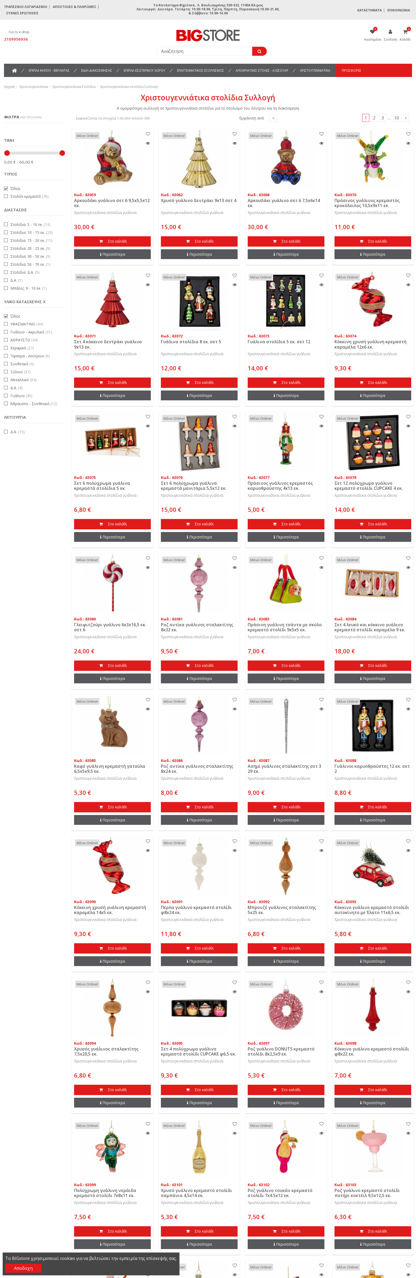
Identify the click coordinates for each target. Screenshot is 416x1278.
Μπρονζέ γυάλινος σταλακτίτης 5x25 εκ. (282, 909)
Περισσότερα (112, 254)
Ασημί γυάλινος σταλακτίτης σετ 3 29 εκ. (284, 768)
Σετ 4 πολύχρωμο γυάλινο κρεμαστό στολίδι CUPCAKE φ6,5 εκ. (198, 1051)
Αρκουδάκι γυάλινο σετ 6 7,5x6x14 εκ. (284, 203)
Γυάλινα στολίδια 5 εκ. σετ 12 (279, 342)
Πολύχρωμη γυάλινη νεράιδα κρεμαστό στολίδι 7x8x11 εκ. (105, 1192)
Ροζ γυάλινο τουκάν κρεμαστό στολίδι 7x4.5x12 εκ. (280, 1192)
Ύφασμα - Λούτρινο (30, 355)
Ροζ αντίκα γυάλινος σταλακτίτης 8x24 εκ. (197, 768)
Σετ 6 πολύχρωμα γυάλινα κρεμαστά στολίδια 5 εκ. (102, 485)
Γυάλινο (21, 395)
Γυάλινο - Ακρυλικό (31, 331)
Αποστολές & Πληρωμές (74, 7)
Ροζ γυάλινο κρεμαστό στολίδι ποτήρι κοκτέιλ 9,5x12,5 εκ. (367, 1192)
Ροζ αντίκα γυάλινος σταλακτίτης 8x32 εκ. (197, 627)
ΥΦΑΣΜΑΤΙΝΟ (26, 324)
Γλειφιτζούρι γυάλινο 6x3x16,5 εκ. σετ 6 (110, 627)
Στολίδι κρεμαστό (29, 196)
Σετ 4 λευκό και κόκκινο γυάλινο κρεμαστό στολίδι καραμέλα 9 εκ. (369, 627)
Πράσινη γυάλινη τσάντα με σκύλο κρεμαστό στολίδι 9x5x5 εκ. (285, 627)
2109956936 (16, 39)
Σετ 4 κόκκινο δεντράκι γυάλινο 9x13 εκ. (108, 344)
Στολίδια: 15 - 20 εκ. (31, 240)
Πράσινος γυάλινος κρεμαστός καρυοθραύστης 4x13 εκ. (280, 485)
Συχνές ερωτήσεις (22, 13)
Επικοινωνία (398, 10)
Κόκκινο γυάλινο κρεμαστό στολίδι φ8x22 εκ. (371, 1051)
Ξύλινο (20, 371)
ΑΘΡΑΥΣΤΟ (24, 339)
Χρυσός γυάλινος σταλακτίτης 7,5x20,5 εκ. (106, 1051)
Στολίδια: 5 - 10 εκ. (30, 224)
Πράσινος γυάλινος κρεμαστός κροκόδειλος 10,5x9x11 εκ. (367, 203)
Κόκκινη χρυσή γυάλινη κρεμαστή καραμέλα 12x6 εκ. (370, 344)
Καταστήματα (369, 10)
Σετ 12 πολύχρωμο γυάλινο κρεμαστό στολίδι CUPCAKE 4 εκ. (368, 485)
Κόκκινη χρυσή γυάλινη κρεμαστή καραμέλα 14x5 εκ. (110, 909)
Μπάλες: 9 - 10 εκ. (28, 288)
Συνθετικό (22, 363)
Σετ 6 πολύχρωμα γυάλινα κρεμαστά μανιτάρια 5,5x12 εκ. (193, 485)
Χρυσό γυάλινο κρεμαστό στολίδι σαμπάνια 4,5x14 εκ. (196, 1192)
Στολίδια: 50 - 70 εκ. (30, 264)
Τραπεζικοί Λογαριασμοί (25, 7)
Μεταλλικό (23, 379)
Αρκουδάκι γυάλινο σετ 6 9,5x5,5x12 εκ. (112, 203)
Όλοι (15, 188)
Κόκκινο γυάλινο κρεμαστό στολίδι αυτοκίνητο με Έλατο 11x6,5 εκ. (371, 909)
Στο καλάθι (112, 242)
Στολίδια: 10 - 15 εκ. (31, 232)
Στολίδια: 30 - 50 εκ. (30, 256)
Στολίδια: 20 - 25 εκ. (30, 248)
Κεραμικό (22, 347)
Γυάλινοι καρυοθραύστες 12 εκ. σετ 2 (372, 768)
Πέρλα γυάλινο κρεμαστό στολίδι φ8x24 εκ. (196, 909)
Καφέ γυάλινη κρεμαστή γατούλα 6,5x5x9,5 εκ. (109, 768)
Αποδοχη (23, 1268)
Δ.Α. (16, 280)
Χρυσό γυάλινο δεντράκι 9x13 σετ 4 (198, 200)
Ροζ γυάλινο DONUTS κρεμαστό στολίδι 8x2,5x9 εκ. (281, 1051)
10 (396, 118)
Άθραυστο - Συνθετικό (33, 403)
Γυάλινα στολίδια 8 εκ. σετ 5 (191, 342)
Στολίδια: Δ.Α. (25, 272)
